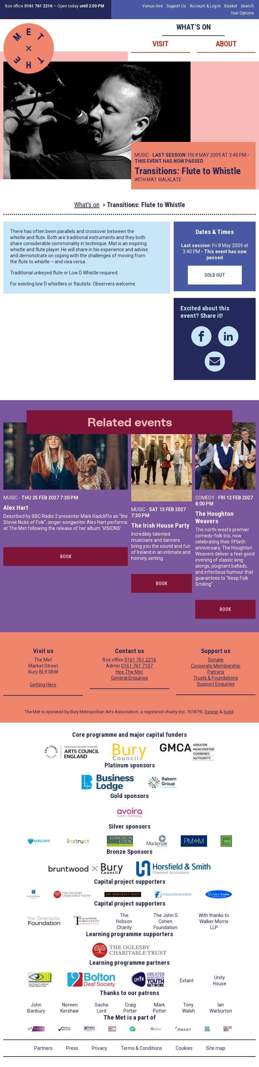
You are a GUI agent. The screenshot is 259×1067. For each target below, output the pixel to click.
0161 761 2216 (140, 659)
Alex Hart (15, 507)
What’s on (193, 27)
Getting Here (43, 684)
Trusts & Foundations (215, 678)
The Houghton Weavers (214, 517)
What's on (86, 205)
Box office (28, 6)
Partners (43, 1048)
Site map (215, 1048)
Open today (80, 6)
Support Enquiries (216, 684)
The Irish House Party (160, 525)
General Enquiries (129, 678)
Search (247, 6)
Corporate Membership (215, 666)
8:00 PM (204, 503)
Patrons (215, 672)
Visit (160, 44)
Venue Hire (152, 6)
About (226, 44)
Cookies (184, 1048)
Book (65, 556)
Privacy (99, 1048)
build (228, 711)
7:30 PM (69, 497)
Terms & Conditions (141, 1048)
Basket (230, 6)
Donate (216, 659)
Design (212, 711)
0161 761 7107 (137, 666)
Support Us (176, 6)
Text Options (242, 13)
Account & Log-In (205, 6)
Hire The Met (129, 672)
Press (72, 1048)
